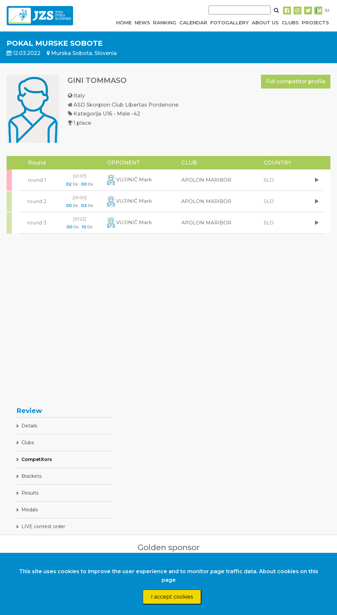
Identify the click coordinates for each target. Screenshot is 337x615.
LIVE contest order (43, 526)
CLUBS (290, 22)
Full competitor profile (295, 81)
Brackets (31, 476)
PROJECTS (315, 22)
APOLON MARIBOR (206, 180)
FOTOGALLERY (229, 22)
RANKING (164, 22)
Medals (29, 510)
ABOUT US (265, 22)
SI (327, 10)
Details (29, 426)
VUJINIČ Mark (129, 179)
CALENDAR (193, 22)
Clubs (27, 443)
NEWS (142, 22)
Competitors (36, 459)
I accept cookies (172, 597)
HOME (124, 22)
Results (30, 493)
